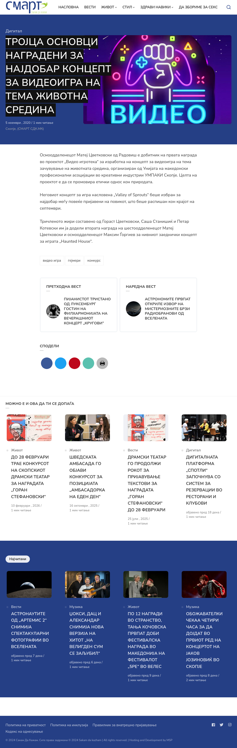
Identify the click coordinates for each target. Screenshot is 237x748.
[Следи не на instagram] (228, 724)
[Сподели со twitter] (60, 363)
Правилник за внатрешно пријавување (124, 725)
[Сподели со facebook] (47, 363)
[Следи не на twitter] (221, 724)
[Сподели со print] (102, 363)
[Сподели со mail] (88, 363)
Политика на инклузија (69, 725)
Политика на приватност (26, 725)
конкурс (94, 260)
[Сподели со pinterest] (74, 363)
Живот (17, 452)
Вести (133, 452)
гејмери (74, 260)
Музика (76, 618)
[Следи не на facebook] (214, 724)
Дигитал (14, 31)
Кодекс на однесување (24, 731)
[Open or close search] (228, 7)
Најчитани (17, 568)
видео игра (52, 260)
